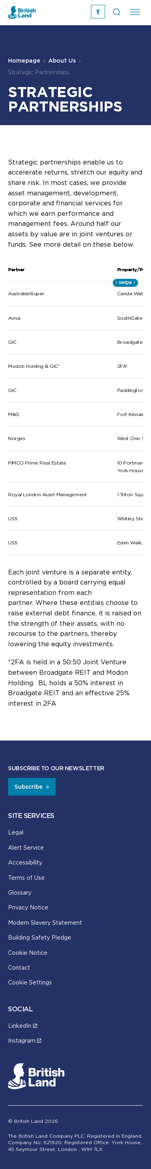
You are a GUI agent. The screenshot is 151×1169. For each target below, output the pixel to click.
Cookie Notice (28, 952)
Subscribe (28, 786)
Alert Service (26, 847)
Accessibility (25, 862)
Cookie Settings (30, 982)
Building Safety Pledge (39, 937)
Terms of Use (26, 877)
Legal (15, 832)
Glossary (19, 892)
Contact (19, 967)
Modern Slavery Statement (45, 922)
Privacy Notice (28, 907)
